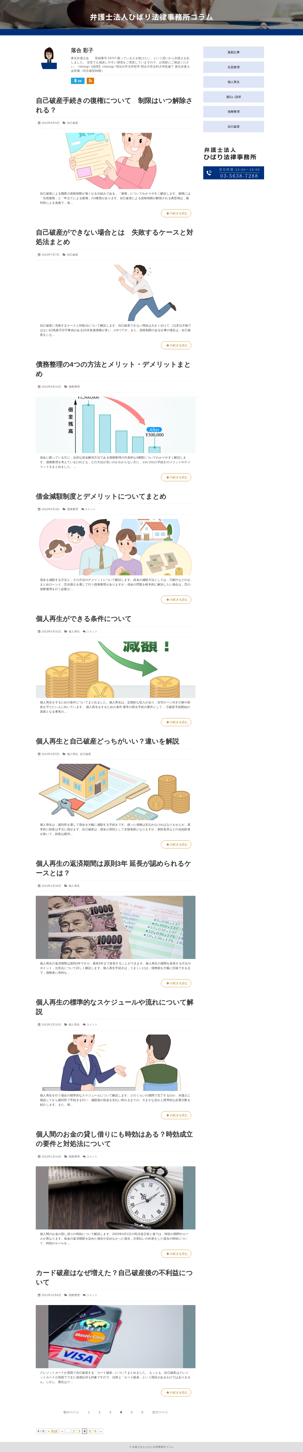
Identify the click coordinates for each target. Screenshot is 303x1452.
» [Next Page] (101, 1431)
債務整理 (74, 386)
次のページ (160, 1412)
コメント (90, 509)
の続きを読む (176, 214)
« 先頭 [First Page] (53, 1431)
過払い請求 (233, 97)
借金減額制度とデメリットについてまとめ (101, 496)
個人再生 (74, 631)
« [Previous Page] (62, 1431)
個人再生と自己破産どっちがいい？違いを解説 (107, 741)
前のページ (71, 1412)
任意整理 (234, 67)
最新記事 (234, 52)
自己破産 (72, 122)
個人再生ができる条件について (84, 619)
